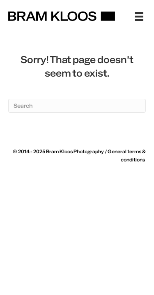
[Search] (77, 106)
